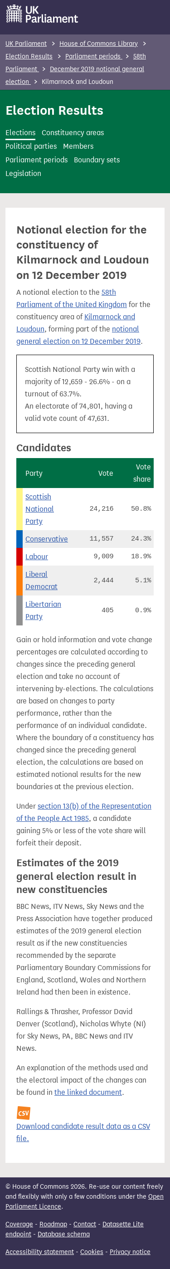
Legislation (23, 173)
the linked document (88, 1092)
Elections (20, 132)
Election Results (29, 56)
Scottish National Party (39, 509)
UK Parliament (26, 44)
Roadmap (53, 1224)
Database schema (64, 1234)
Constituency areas (73, 132)
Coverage (19, 1224)
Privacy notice (130, 1252)
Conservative (46, 539)
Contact (84, 1224)
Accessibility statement (39, 1252)
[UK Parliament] (42, 14)
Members (78, 146)
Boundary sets (97, 160)
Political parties (31, 146)
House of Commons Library (98, 44)
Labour (36, 556)
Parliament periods (93, 56)
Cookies (91, 1252)
